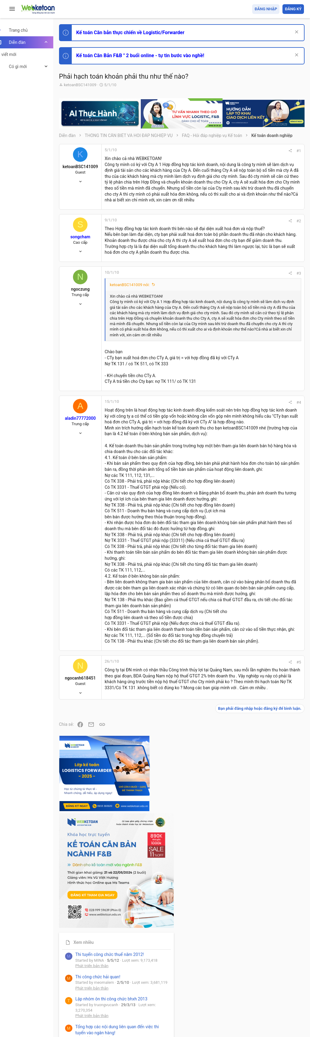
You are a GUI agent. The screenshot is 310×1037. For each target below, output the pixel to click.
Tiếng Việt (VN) (107, 997)
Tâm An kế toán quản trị (256, 499)
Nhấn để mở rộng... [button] (167, 395)
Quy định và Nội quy (202, 997)
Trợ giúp (258, 997)
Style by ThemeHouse (90, 1023)
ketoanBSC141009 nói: (140, 344)
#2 (216, 256)
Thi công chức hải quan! (267, 344)
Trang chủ (277, 997)
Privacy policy (235, 997)
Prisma (77, 997)
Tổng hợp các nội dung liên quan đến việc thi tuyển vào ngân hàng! (270, 411)
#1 (216, 150)
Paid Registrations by (119, 1018)
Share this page (266, 534)
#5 (216, 888)
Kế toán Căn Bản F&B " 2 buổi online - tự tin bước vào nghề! (151, 55)
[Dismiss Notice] (295, 32)
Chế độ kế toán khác (262, 434)
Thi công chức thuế (261, 468)
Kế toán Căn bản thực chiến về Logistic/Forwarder (141, 32)
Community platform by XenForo (123, 1012)
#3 (216, 332)
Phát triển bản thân (261, 333)
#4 (216, 469)
